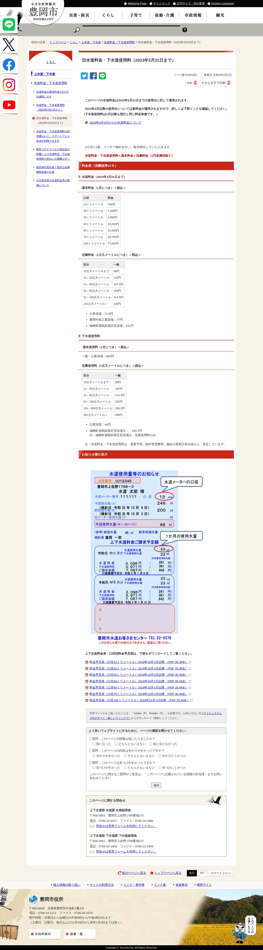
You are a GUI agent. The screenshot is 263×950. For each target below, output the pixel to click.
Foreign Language (222, 3)
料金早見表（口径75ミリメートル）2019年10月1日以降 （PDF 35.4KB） (140, 694)
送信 (156, 785)
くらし (74, 42)
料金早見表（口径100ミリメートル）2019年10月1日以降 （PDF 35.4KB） (141, 700)
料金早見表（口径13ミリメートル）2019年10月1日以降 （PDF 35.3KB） (140, 662)
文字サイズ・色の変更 (191, 3)
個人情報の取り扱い (66, 884)
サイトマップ (161, 3)
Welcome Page (137, 3)
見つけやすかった (108, 767)
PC (202, 873)
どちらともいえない (132, 744)
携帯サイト (204, 884)
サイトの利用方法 (102, 884)
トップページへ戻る (168, 873)
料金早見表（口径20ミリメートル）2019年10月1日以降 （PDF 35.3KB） (140, 668)
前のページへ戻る (134, 873)
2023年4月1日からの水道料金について (115, 122)
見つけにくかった (174, 767)
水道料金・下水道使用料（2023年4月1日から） (50, 107)
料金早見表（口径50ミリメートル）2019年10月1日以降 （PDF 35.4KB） (140, 687)
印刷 (189, 82)
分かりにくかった (174, 755)
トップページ (58, 42)
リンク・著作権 (133, 884)
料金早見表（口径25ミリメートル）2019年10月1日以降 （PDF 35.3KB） (140, 674)
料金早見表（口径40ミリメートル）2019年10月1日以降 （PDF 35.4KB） (140, 681)
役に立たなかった (165, 744)
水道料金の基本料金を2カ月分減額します (52, 94)
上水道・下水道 (91, 42)
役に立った (103, 744)
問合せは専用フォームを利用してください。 (126, 826)
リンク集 (160, 884)
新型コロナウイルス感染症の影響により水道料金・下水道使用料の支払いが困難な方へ (53, 154)
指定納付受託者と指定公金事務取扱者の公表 (53, 170)
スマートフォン (220, 873)
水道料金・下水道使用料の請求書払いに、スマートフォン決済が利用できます (53, 136)
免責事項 (181, 884)
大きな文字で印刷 (213, 82)
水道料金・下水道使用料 (119, 42)
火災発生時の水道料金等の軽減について (53, 183)
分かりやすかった (108, 755)
